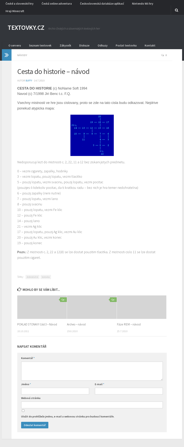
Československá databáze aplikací (93, 5)
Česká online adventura (52, 5)
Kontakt (128, 41)
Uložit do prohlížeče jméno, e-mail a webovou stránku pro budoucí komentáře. (67, 413)
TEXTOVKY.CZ (30, 23)
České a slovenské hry (18, 5)
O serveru (13, 41)
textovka (46, 273)
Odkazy (88, 41)
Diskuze (73, 41)
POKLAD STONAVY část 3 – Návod (39, 321)
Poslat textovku (107, 41)
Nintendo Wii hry (130, 5)
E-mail (99, 380)
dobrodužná (32, 273)
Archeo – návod (77, 321)
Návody (22, 52)
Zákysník (58, 41)
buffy (29, 77)
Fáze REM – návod (129, 321)
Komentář (28, 354)
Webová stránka (30, 394)
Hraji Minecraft (154, 5)
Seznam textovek (36, 41)
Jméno (26, 380)
